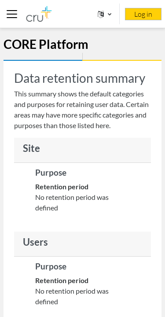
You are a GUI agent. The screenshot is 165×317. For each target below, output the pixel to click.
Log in (143, 14)
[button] (104, 14)
